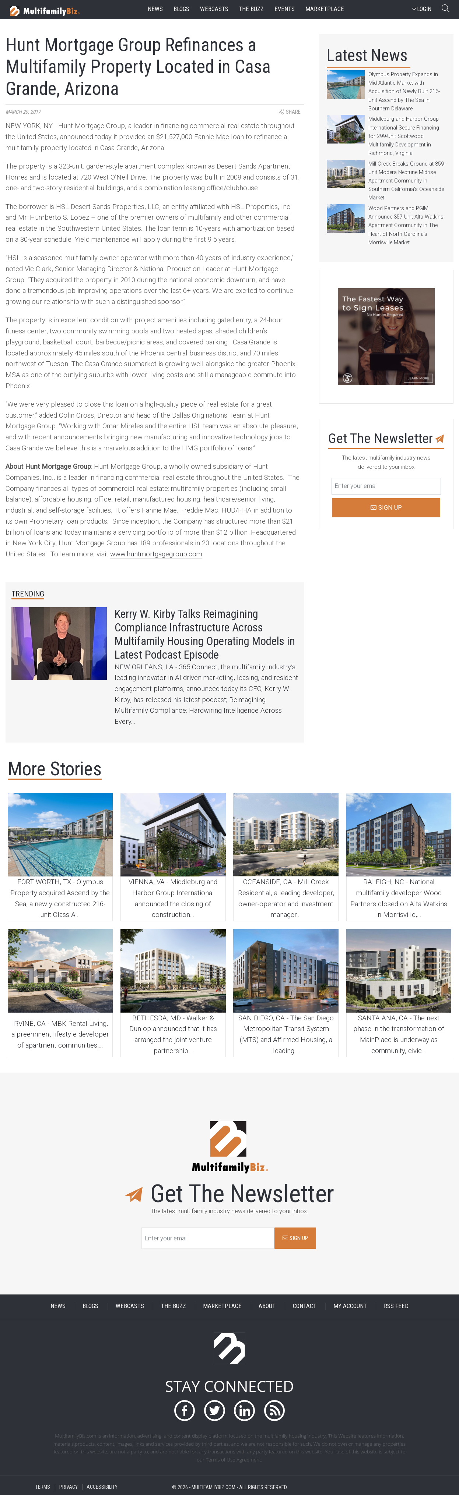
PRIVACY (68, 1487)
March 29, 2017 (23, 112)
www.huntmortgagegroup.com (156, 554)
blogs (181, 9)
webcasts (214, 9)
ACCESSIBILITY (102, 1487)
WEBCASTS (130, 1306)
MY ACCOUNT (350, 1306)
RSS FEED (396, 1306)
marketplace (324, 9)
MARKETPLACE (222, 1306)
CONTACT (304, 1306)
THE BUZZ (173, 1306)
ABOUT (267, 1306)
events (284, 9)
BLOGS (90, 1306)
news (155, 9)
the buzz (251, 9)
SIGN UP (295, 1238)
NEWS (58, 1306)
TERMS (42, 1487)
